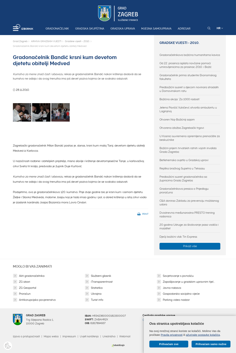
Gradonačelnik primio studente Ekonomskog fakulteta (187, 77)
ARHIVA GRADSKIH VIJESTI (46, 41)
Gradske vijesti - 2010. (77, 41)
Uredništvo (109, 336)
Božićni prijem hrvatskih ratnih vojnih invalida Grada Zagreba (187, 150)
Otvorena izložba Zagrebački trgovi (181, 128)
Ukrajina (96, 293)
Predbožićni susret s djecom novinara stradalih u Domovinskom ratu (189, 89)
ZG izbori (24, 281)
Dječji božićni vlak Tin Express (178, 236)
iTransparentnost (102, 281)
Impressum (69, 336)
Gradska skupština (89, 28)
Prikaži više (190, 246)
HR (220, 28)
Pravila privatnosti (172, 334)
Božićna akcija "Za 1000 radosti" (179, 99)
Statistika (97, 288)
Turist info (97, 300)
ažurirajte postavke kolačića (203, 334)
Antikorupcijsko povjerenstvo (37, 300)
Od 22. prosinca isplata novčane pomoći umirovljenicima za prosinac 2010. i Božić (185, 65)
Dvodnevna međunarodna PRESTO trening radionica (187, 214)
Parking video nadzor (176, 300)
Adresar (184, 28)
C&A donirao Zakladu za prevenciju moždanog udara (189, 202)
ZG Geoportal (27, 288)
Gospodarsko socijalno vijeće (181, 293)
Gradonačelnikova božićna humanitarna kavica (189, 55)
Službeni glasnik (101, 276)
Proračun (25, 293)
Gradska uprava (122, 28)
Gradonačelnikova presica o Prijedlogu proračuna (184, 190)
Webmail (124, 336)
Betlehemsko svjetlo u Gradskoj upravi (183, 160)
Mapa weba (51, 336)
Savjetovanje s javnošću (178, 276)
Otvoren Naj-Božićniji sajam (177, 119)
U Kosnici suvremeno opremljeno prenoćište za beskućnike (189, 138)
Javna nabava (172, 288)
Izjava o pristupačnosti (26, 336)
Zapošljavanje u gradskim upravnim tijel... (189, 281)
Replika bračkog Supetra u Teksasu (182, 168)
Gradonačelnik (57, 28)
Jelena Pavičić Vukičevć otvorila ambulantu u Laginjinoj (188, 109)
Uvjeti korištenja (89, 336)
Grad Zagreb (20, 41)
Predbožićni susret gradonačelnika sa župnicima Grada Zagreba (183, 178)
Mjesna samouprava (156, 28)
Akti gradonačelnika (31, 276)
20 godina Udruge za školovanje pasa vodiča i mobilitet (188, 226)
